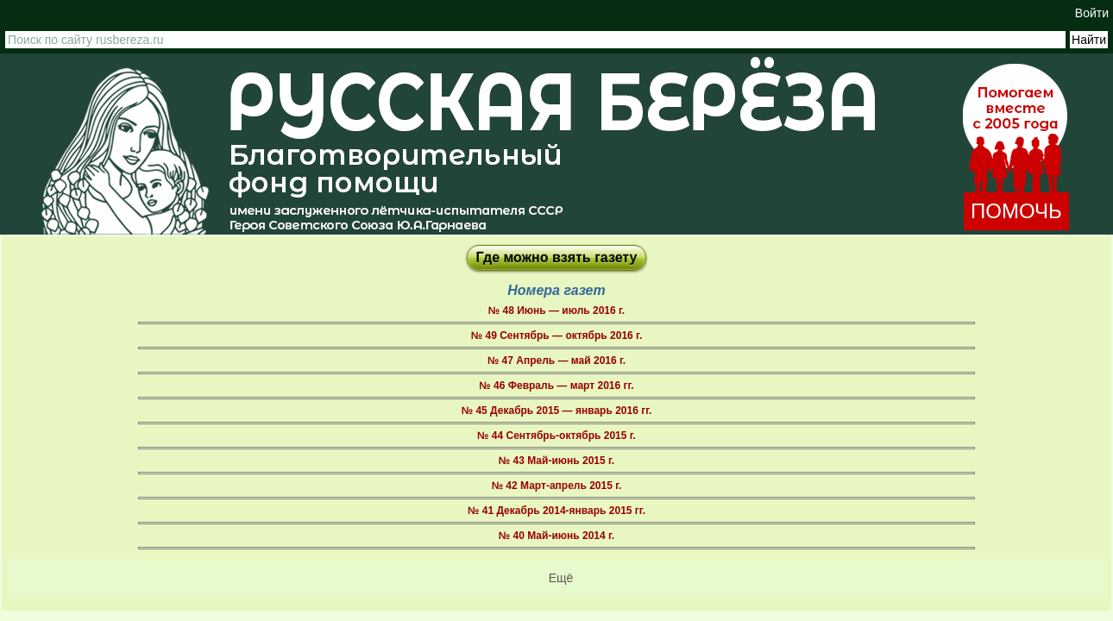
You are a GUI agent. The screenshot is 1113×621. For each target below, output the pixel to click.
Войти (1092, 13)
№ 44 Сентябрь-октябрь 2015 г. (556, 436)
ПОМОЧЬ (1016, 211)
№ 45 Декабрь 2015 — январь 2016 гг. (557, 411)
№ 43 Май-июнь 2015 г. (556, 461)
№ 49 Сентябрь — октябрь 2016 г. (556, 335)
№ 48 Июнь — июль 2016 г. (556, 310)
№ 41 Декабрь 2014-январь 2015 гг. (556, 511)
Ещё (561, 578)
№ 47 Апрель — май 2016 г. (556, 360)
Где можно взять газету (557, 257)
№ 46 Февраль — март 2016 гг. (556, 386)
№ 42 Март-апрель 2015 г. (557, 486)
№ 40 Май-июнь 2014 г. (556, 536)
